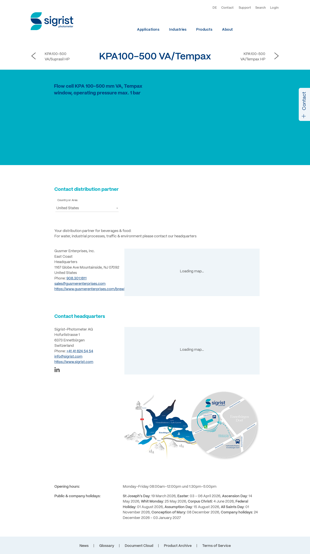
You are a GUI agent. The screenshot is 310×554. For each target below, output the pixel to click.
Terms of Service (216, 546)
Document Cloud (139, 546)
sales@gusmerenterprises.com (80, 284)
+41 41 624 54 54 (79, 351)
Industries (177, 29)
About (227, 29)
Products (204, 29)
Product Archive (178, 546)
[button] (87, 208)
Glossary (106, 546)
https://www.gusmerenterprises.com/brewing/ (92, 289)
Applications (148, 29)
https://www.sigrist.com (73, 362)
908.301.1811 (76, 278)
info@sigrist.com (68, 356)
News (84, 546)
